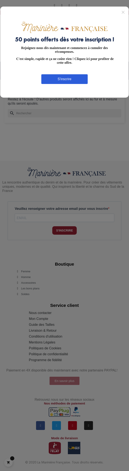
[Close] (123, 12)
